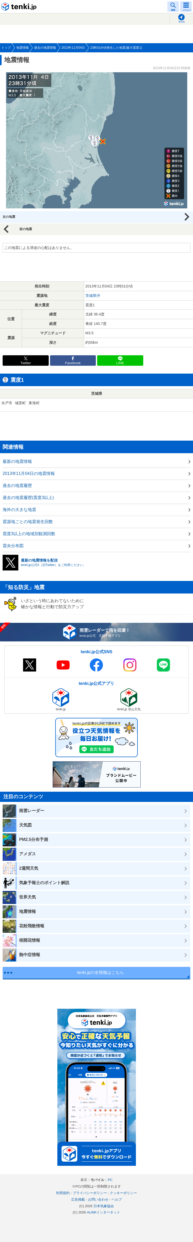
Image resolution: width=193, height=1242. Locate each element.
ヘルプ (117, 1199)
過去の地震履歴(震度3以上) (28, 497)
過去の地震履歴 (17, 485)
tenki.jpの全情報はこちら (100, 972)
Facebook (73, 363)
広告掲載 (78, 1199)
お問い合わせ (98, 1199)
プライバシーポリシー (90, 1193)
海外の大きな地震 (19, 509)
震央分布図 (13, 546)
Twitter (25, 363)
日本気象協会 (103, 1206)
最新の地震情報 (17, 461)
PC (110, 1180)
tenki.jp (19, 6)
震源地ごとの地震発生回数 (28, 521)
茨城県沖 (92, 295)
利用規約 (63, 1193)
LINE (120, 363)
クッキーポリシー (123, 1193)
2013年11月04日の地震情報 (29, 473)
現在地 (181, 22)
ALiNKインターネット (103, 1212)
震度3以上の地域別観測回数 (29, 533)
